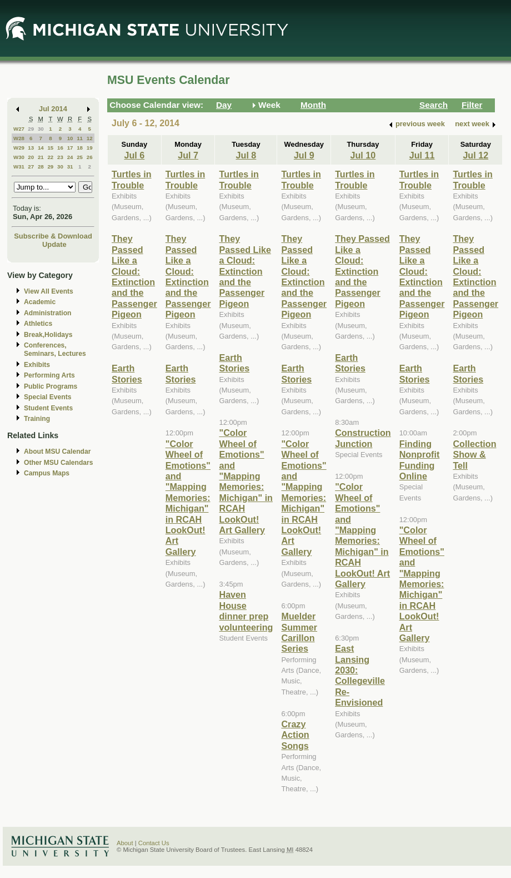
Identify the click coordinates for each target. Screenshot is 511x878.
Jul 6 (134, 155)
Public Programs (50, 386)
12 (90, 138)
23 (60, 157)
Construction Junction (363, 438)
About (125, 843)
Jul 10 (363, 155)
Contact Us (153, 843)
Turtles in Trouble (132, 179)
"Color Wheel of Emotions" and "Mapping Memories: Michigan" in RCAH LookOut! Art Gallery (188, 498)
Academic (40, 302)
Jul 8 (246, 155)
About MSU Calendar (57, 451)
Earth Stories (127, 373)
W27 (18, 129)
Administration (47, 313)
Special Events (47, 397)
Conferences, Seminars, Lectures (55, 349)
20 (31, 157)
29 (31, 129)
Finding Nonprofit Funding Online (419, 460)
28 (41, 166)
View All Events (48, 291)
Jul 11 (422, 155)
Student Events (48, 408)
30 (41, 129)
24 (70, 157)
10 (70, 138)
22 (50, 157)
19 (90, 148)
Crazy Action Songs (295, 735)
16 (60, 148)
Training (37, 419)
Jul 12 (475, 155)
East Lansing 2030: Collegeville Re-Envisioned (360, 675)
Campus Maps (46, 473)
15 (50, 148)
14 (41, 148)
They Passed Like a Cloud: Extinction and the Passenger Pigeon (134, 276)
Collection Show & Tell (474, 454)
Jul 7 (188, 155)
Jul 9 (304, 155)
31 (70, 166)
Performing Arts (49, 375)
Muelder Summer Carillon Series (299, 632)
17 (70, 148)
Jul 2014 (53, 109)
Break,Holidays (48, 335)
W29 (18, 148)
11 (80, 138)
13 (31, 148)
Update (54, 244)
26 (90, 157)
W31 (18, 166)
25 (80, 157)
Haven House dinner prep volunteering (246, 610)
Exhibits (37, 365)
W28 (18, 138)
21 (41, 157)
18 (80, 148)
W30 (18, 157)
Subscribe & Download (53, 236)
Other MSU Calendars (58, 463)
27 (31, 166)
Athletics (38, 324)
